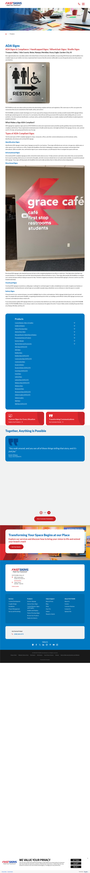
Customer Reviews (70, 606)
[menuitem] (44, 322)
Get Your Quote (16, 547)
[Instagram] (47, 645)
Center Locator (15, 586)
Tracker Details (10, 871)
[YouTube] (54, 645)
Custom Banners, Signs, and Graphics (33, 607)
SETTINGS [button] (76, 860)
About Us (67, 601)
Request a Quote (50, 614)
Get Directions (17, 580)
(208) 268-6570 (19, 634)
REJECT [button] (76, 867)
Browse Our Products (33, 615)
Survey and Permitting (14, 611)
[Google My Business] (33, 645)
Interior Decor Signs (32, 604)
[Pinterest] (50, 645)
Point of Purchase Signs (33, 613)
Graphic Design (13, 604)
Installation (12, 606)
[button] (87, 858)
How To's (48, 609)
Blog (47, 604)
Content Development (14, 601)
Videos (48, 611)
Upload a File (68, 611)
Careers (67, 604)
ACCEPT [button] (75, 863)
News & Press (49, 601)
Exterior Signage (31, 601)
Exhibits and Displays (32, 610)
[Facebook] (36, 645)
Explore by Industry (32, 618)
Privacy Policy (4, 871)
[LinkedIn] (43, 645)
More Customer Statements (45, 519)
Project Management (14, 609)
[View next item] (49, 512)
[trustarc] (86, 871)
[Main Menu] (83, 4)
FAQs (47, 606)
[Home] (13, 4)
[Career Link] (57, 645)
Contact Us (68, 609)
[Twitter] (40, 645)
